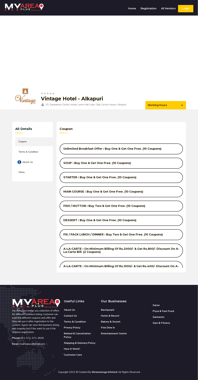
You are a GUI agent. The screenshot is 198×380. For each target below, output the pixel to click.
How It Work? (72, 349)
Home (132, 8)
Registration (148, 8)
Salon (156, 305)
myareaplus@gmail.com (32, 344)
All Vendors (168, 8)
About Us (69, 310)
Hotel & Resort (110, 316)
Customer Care (73, 355)
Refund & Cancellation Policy (77, 335)
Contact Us (70, 316)
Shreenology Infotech (104, 372)
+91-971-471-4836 (32, 338)
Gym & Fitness (161, 323)
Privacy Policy (72, 327)
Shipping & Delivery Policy (79, 343)
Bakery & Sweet (110, 321)
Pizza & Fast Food (163, 311)
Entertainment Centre (114, 333)
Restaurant (107, 310)
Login (185, 8)
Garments (159, 317)
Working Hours (157, 105)
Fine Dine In (108, 327)
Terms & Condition (75, 321)
